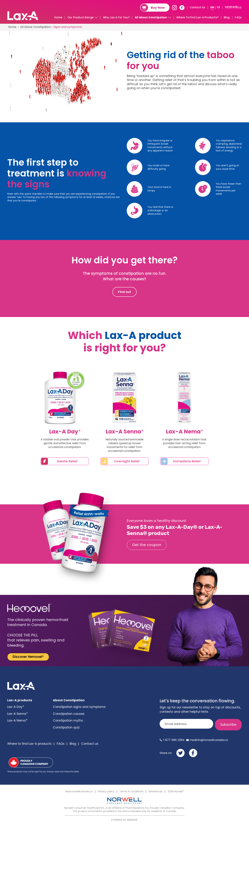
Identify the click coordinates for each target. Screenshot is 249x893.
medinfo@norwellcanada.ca (209, 740)
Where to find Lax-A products (29, 744)
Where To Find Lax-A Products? (197, 17)
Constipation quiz (66, 727)
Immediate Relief (187, 461)
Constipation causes (69, 714)
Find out (124, 292)
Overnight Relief (127, 461)
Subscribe (228, 724)
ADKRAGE (132, 820)
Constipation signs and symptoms (79, 707)
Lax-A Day (15, 707)
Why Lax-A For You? (116, 17)
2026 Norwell (176, 791)
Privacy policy (106, 791)
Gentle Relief (67, 461)
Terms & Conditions (131, 791)
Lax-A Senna (17, 714)
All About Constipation (151, 17)
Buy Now (158, 7)
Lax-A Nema (17, 720)
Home (58, 17)
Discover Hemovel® (28, 656)
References (156, 791)
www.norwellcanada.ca (79, 791)
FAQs (238, 17)
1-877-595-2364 (174, 740)
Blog (227, 17)
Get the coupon (146, 544)
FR (218, 7)
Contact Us (197, 7)
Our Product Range (80, 17)
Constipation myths (68, 720)
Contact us (89, 744)
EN (212, 7)
